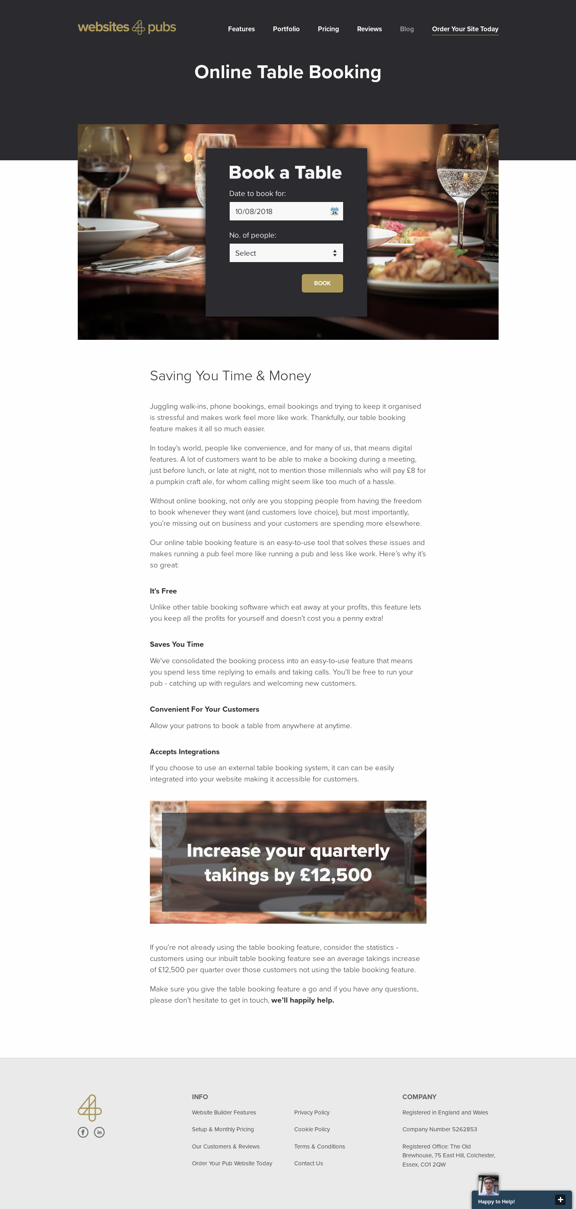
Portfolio (286, 29)
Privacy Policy (311, 1112)
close (560, 1200)
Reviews (369, 29)
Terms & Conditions (319, 1146)
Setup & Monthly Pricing (223, 1129)
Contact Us (308, 1163)
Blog (407, 29)
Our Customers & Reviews (226, 1146)
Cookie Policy (312, 1129)
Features (241, 29)
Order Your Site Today (465, 29)
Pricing (328, 29)
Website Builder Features (224, 1112)
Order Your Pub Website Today (232, 1163)
